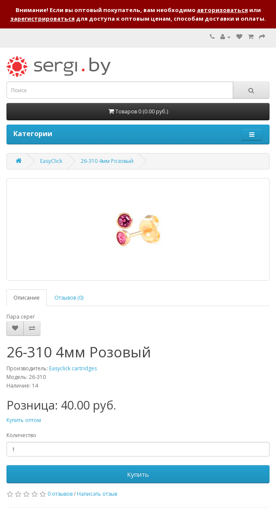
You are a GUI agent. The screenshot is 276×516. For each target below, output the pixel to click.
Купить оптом (23, 420)
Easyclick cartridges (73, 368)
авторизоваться (222, 10)
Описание (26, 297)
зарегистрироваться (42, 18)
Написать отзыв (97, 493)
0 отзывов (60, 493)
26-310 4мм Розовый (107, 161)
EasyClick (51, 161)
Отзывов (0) (68, 297)
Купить (138, 474)
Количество (21, 435)
